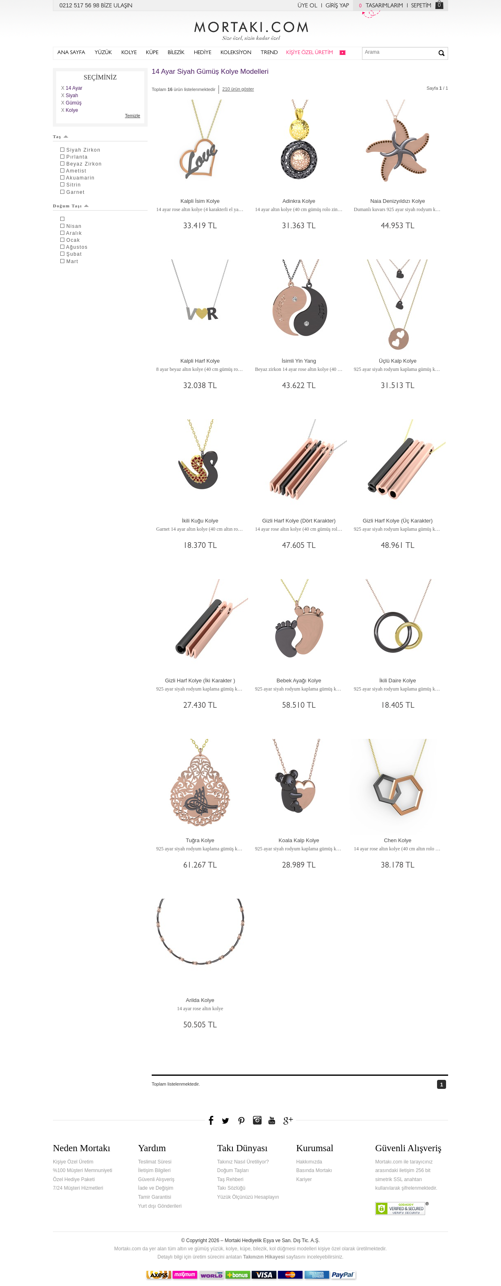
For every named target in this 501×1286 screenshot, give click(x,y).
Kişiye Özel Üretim (73, 1162)
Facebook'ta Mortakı (211, 1120)
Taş (60, 136)
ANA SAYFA (71, 53)
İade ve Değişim (155, 1188)
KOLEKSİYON (236, 53)
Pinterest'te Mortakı (241, 1120)
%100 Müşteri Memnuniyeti (82, 1170)
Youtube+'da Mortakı (271, 1120)
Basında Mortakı (314, 1170)
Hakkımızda (309, 1162)
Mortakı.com (250, 29)
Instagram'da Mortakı (257, 1120)
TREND (269, 53)
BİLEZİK (176, 53)
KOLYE (129, 53)
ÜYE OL (307, 6)
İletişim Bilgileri (154, 1170)
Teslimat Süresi (154, 1162)
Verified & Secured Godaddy (402, 1208)
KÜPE (152, 53)
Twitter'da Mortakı (226, 1120)
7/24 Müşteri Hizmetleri (78, 1188)
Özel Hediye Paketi (74, 1179)
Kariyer (304, 1179)
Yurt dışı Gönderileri (160, 1206)
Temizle (132, 115)
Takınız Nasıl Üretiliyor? (243, 1162)
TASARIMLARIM (379, 6)
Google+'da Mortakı (289, 1120)
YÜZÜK (103, 53)
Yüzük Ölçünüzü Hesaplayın (248, 1197)
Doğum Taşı (71, 205)
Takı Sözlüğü (231, 1188)
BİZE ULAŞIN (116, 6)
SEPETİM (421, 6)
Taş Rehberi (230, 1179)
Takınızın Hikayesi (264, 1257)
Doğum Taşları (233, 1170)
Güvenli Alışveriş (156, 1179)
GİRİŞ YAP (337, 6)
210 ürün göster (238, 88)
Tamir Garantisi (154, 1197)
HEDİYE (202, 53)
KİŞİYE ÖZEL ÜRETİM (309, 53)
